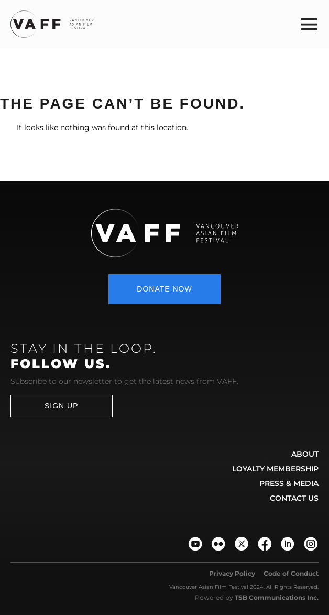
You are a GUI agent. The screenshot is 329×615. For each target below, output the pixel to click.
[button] (309, 24)
